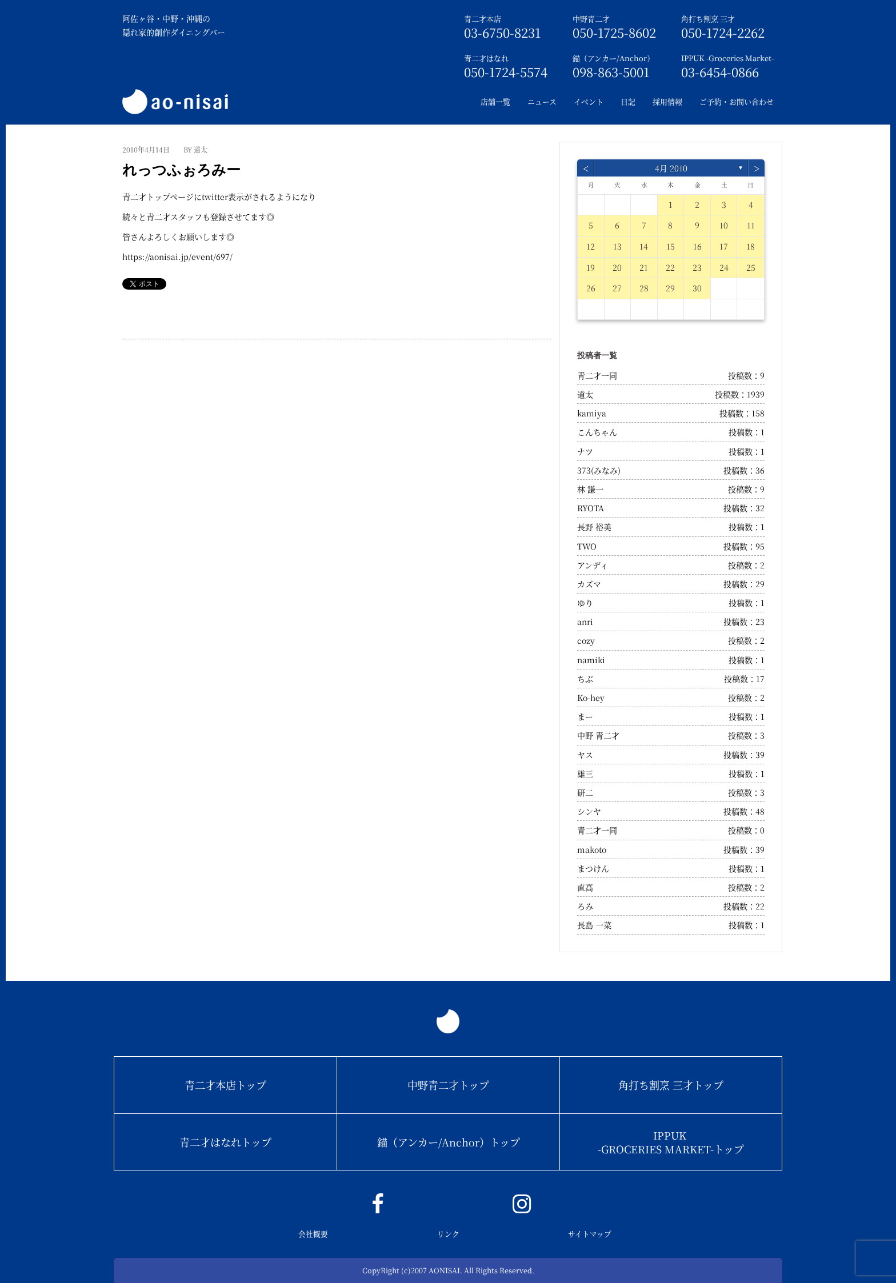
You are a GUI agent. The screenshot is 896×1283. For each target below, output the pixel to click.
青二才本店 (482, 18)
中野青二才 (591, 18)
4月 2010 (671, 168)
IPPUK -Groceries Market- (727, 58)
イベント (588, 101)
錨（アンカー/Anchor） (613, 58)
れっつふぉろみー (181, 169)
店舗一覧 (495, 101)
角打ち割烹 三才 (708, 18)
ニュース (542, 101)
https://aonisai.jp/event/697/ (177, 256)
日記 (628, 101)
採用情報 (667, 101)
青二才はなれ (486, 58)
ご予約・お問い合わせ (736, 101)
